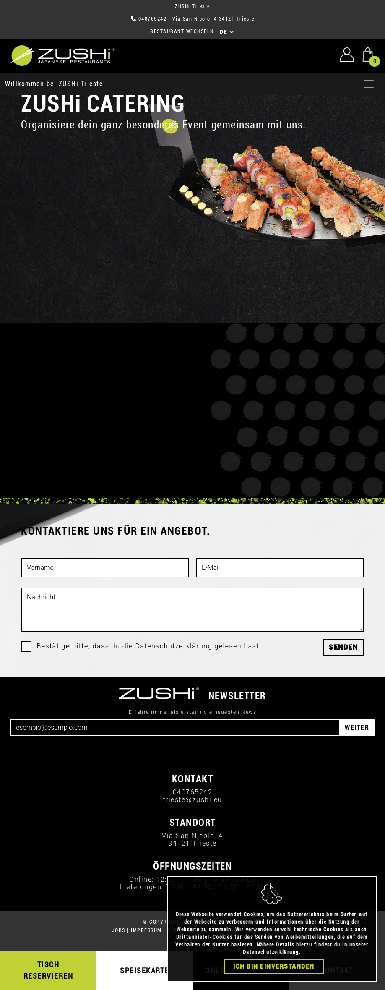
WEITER (357, 727)
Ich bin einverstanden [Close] (274, 966)
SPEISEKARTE (144, 970)
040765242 (152, 19)
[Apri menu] (368, 84)
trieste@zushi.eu (192, 800)
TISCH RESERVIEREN (48, 970)
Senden (343, 647)
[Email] (175, 727)
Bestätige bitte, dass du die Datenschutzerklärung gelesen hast (148, 646)
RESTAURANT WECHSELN (182, 31)
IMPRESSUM (146, 930)
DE (227, 32)
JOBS (118, 930)
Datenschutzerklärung (271, 952)
